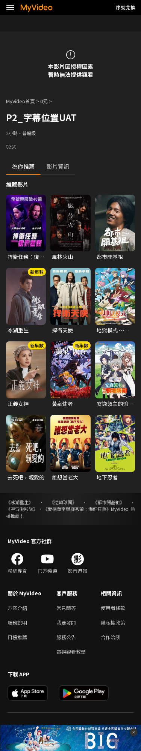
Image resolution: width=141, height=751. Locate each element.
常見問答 (66, 607)
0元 (44, 101)
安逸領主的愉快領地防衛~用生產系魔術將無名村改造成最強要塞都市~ (115, 403)
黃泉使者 (62, 403)
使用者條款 (113, 607)
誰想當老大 (65, 477)
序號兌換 (125, 7)
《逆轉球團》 (63, 502)
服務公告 (66, 637)
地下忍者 (107, 477)
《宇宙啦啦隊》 (22, 509)
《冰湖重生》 (19, 502)
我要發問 (66, 622)
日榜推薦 (17, 637)
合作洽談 (110, 637)
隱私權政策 (113, 622)
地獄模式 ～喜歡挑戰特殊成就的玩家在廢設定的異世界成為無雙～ (115, 330)
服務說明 (17, 622)
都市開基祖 (110, 256)
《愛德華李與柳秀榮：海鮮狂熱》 (77, 509)
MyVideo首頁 (20, 101)
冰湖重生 (18, 330)
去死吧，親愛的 (26, 477)
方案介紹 (17, 607)
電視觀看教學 (71, 651)
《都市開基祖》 (108, 502)
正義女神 (18, 403)
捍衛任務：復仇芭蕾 (26, 256)
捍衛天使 (62, 330)
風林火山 (62, 256)
